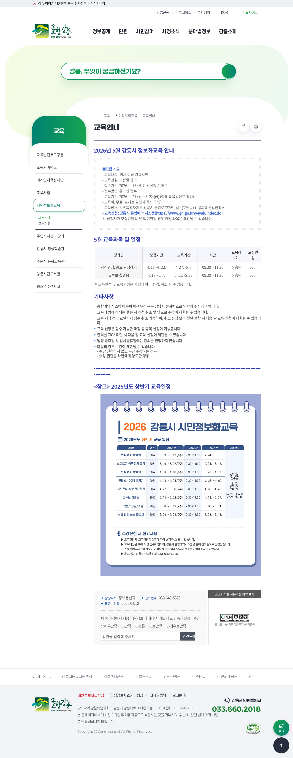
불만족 (157, 626)
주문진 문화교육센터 (52, 261)
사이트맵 (258, 31)
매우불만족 (178, 626)
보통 (141, 626)
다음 (44, 676)
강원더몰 (199, 677)
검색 (229, 71)
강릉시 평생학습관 (50, 248)
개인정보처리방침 (91, 696)
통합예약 (203, 13)
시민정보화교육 (48, 205)
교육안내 (44, 217)
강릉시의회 (183, 13)
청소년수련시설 (48, 286)
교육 (107, 116)
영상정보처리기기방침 (126, 696)
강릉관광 (163, 13)
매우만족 (110, 626)
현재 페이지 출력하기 (255, 126)
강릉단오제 (144, 677)
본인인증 (246, 31)
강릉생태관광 (114, 677)
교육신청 (44, 223)
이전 (33, 676)
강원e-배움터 (227, 677)
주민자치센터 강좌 (50, 236)
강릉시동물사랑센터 (77, 677)
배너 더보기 (49, 676)
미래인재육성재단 (50, 180)
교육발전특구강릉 (50, 154)
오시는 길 (179, 696)
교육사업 (43, 192)
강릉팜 (254, 677)
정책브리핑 (172, 677)
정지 (38, 676)
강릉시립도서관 (48, 273)
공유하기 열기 (243, 126)
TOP (281, 745)
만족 (128, 626)
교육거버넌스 (47, 167)
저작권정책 (158, 696)
